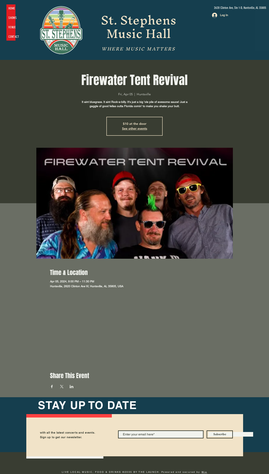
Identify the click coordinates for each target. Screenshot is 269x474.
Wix (204, 472)
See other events (134, 128)
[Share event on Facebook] (52, 386)
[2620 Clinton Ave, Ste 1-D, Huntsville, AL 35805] (240, 7)
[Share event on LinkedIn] (71, 386)
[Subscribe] (220, 434)
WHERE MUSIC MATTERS (138, 49)
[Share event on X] (62, 386)
